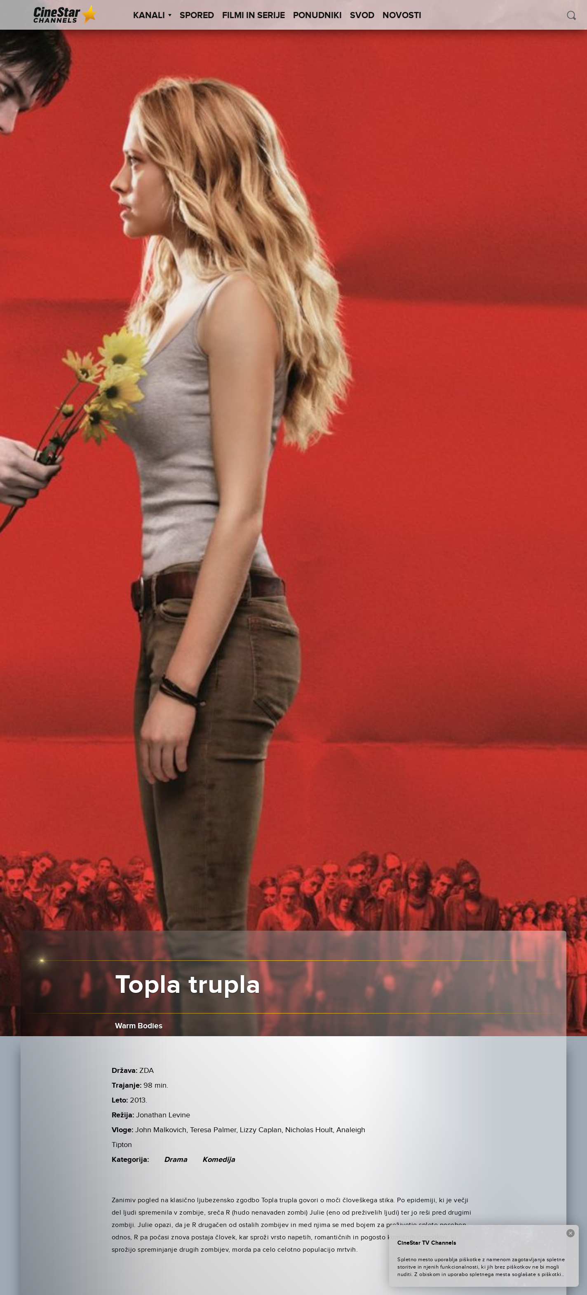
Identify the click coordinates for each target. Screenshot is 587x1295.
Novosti (402, 15)
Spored (197, 15)
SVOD (362, 15)
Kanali (152, 15)
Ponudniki (317, 15)
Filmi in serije (253, 15)
